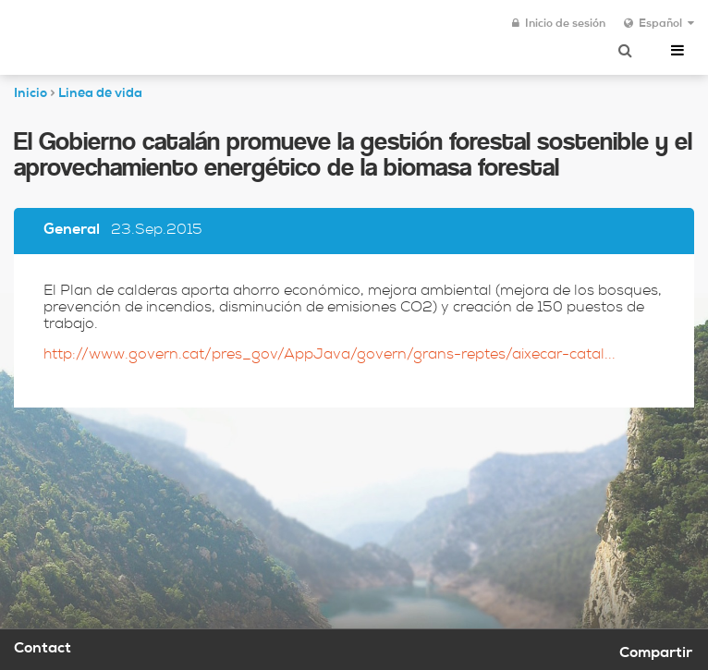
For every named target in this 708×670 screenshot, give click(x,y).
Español (659, 24)
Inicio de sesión (558, 24)
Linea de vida (100, 94)
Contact (42, 649)
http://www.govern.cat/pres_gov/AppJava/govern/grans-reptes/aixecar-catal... (329, 355)
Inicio (30, 94)
